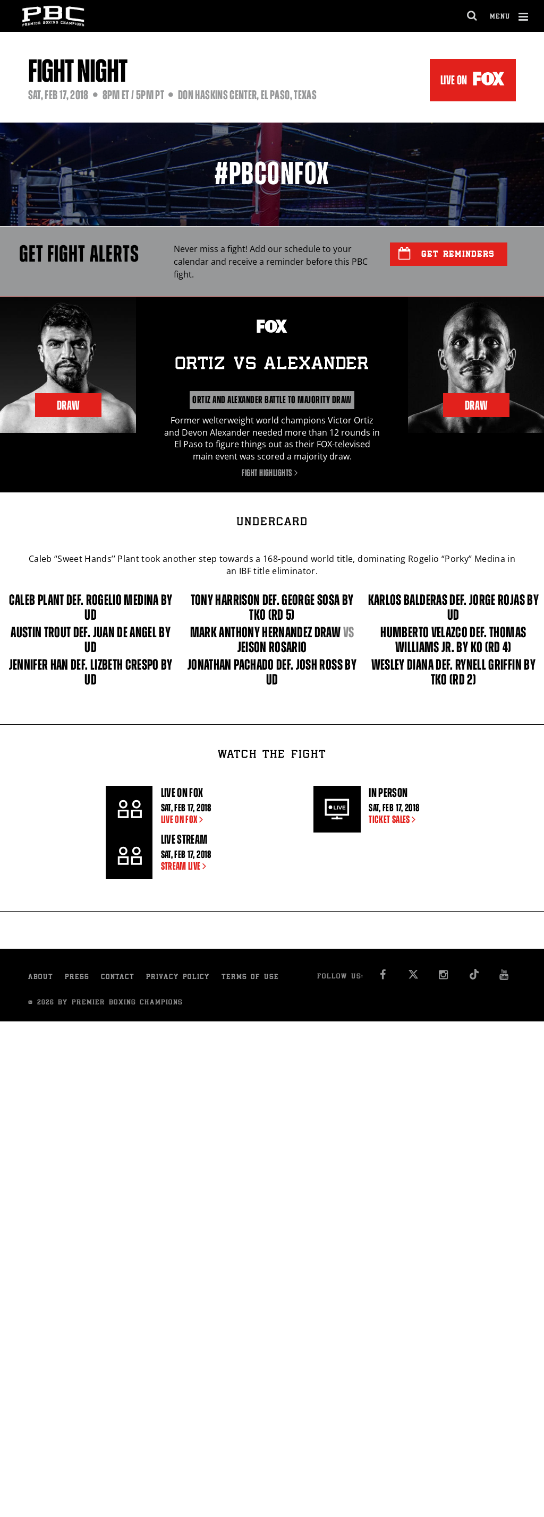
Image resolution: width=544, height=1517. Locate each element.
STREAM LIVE (186, 866)
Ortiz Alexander (272, 365)
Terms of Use (250, 978)
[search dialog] (472, 16)
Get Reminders (446, 253)
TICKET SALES (394, 819)
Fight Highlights (272, 472)
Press (77, 978)
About (40, 978)
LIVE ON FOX (184, 819)
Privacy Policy (178, 978)
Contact (117, 978)
